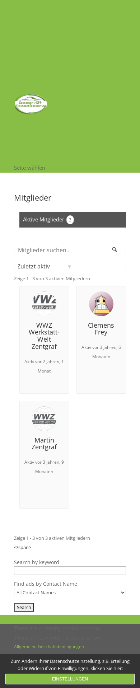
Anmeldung (28, 69)
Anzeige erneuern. (36, 60)
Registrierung (30, 88)
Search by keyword (36, 562)
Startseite (25, 122)
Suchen (23, 33)
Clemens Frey (101, 329)
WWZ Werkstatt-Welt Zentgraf (44, 336)
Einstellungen (70, 679)
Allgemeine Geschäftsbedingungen (49, 646)
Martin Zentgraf (44, 443)
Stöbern (24, 42)
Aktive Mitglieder (48, 219)
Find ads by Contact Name (45, 583)
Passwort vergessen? (40, 79)
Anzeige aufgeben (36, 51)
